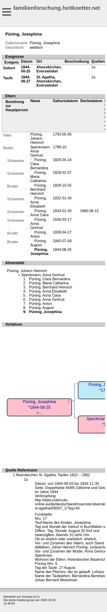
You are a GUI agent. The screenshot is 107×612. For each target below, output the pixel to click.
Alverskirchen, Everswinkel (49, 69)
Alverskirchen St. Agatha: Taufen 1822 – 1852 (53, 475)
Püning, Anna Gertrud (38, 224)
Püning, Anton (38, 234)
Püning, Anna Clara (39, 213)
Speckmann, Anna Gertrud (43, 275)
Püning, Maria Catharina (38, 177)
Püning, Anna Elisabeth (38, 202)
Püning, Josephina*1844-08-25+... (39, 407)
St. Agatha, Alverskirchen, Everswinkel (49, 81)
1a (93, 67)
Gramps (27, 596)
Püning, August (38, 243)
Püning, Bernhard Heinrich (38, 189)
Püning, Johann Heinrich (37, 138)
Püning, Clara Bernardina (49, 279)
